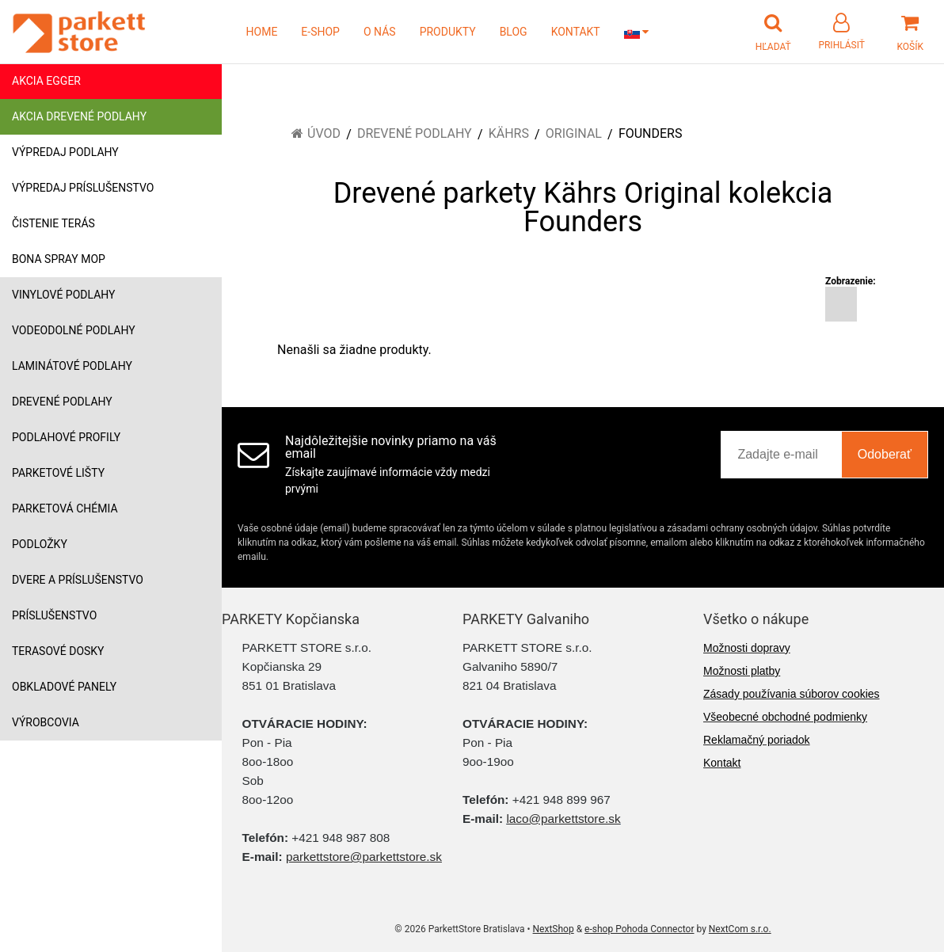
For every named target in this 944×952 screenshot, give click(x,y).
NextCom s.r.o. (740, 929)
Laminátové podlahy (72, 366)
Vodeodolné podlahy (73, 330)
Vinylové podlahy (64, 294)
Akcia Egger (46, 80)
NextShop (553, 929)
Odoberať (885, 454)
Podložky (39, 544)
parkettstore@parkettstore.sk (364, 856)
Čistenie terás (53, 223)
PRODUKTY (448, 31)
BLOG (513, 31)
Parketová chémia (65, 508)
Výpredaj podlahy (65, 152)
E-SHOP (320, 31)
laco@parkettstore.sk (563, 818)
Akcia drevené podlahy (79, 116)
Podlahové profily (66, 437)
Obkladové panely (64, 686)
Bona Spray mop (58, 259)
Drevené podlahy (62, 401)
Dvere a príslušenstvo (77, 579)
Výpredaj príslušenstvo (83, 187)
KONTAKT (575, 31)
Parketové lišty (58, 472)
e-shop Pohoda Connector (639, 929)
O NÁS (380, 31)
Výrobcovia (45, 722)
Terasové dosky (58, 651)
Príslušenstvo (54, 615)
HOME (262, 31)
